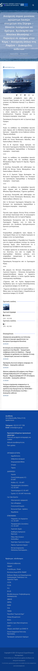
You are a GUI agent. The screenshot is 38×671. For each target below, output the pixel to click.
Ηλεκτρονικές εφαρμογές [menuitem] (19, 500)
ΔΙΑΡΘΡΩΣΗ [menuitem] (11, 471)
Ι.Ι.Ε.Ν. (9, 582)
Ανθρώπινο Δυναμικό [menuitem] (18, 459)
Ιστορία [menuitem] (13, 465)
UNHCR (9, 599)
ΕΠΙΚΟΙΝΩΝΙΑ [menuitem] (11, 516)
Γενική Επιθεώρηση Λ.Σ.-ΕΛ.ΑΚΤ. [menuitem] (19, 478)
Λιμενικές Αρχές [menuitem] (16, 529)
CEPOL (9, 602)
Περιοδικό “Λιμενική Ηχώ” (15, 614)
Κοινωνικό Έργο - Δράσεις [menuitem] (19, 509)
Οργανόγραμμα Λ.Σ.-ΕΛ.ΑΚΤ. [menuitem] (20, 490)
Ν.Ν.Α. (9, 620)
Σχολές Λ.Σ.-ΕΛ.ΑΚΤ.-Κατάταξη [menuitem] (21, 493)
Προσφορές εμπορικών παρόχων (17, 637)
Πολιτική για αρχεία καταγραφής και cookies (19, 438)
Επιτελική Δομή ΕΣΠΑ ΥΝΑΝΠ (16, 572)
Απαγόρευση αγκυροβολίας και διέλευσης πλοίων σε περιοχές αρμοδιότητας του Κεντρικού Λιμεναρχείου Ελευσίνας (16, 339)
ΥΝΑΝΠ (9, 566)
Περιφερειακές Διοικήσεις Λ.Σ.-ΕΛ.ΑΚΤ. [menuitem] (19, 486)
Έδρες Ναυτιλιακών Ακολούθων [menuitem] (17, 538)
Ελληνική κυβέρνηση (14, 563)
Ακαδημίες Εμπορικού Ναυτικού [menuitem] (18, 533)
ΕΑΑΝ (9, 605)
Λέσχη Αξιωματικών (13, 617)
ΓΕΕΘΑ (9, 611)
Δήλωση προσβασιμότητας (16, 442)
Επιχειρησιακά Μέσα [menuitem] (17, 462)
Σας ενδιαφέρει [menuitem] (16, 503)
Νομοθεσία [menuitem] (14, 512)
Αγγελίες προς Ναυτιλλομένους (17, 623)
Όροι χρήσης (11, 445)
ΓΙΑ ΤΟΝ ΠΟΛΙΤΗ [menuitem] (12, 497)
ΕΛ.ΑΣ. (9, 591)
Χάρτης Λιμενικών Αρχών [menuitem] (19, 545)
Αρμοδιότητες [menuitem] (15, 456)
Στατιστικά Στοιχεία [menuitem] (17, 506)
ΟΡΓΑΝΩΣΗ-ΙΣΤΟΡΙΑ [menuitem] (13, 453)
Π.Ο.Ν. (9, 585)
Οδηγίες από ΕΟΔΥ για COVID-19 (17, 629)
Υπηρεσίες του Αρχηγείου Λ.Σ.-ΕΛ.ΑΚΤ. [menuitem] (19, 520)
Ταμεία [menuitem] (13, 468)
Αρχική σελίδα (14, 54)
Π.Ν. (8, 608)
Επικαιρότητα (24, 54)
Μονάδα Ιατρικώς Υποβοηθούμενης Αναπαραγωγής (18, 595)
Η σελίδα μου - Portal (14, 569)
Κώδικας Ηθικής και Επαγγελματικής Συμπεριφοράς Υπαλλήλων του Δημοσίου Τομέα (19, 577)
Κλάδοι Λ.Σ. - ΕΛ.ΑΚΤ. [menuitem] (18, 482)
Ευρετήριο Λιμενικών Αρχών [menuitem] (20, 542)
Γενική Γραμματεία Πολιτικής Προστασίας (16, 633)
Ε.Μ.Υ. (9, 626)
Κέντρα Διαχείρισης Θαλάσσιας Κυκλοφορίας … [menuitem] (19, 549)
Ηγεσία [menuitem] (13, 474)
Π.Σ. (8, 588)
